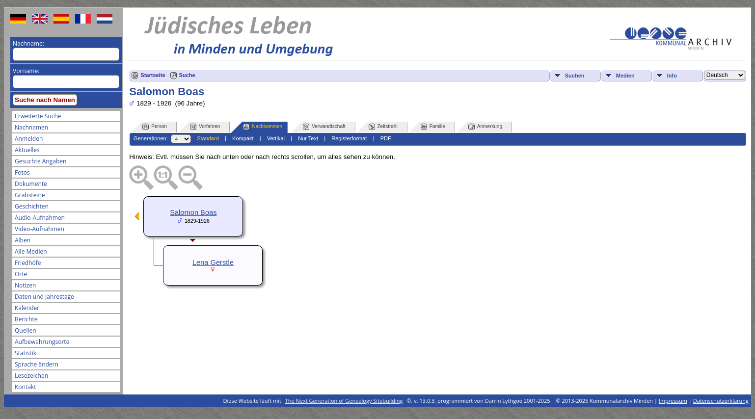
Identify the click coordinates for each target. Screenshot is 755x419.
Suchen (575, 76)
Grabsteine (30, 195)
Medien (625, 76)
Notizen (25, 285)
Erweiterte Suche (38, 116)
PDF (385, 138)
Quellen (25, 330)
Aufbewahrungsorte (42, 342)
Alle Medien (31, 251)
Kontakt (25, 387)
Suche (187, 75)
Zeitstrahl (383, 127)
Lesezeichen (31, 375)
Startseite (152, 75)
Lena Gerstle (213, 262)
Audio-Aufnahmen (40, 217)
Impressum (673, 400)
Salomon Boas (193, 212)
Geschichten (32, 206)
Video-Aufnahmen (39, 229)
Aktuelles (27, 150)
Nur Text (308, 138)
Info (672, 76)
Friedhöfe (28, 263)
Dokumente (31, 184)
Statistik (25, 353)
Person (154, 127)
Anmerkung (485, 127)
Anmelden (29, 138)
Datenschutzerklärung (721, 400)
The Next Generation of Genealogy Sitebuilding (344, 400)
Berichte (26, 319)
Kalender (27, 308)
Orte (21, 274)
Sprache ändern (36, 364)
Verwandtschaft (324, 127)
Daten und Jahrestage (44, 296)
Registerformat (349, 138)
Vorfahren (205, 127)
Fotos (22, 172)
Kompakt (242, 138)
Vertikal (276, 138)
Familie (433, 127)
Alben (22, 240)
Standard (208, 138)
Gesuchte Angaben (40, 161)
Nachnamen (31, 127)
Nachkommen (262, 127)
